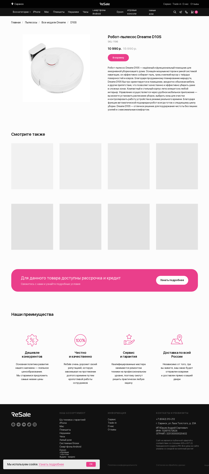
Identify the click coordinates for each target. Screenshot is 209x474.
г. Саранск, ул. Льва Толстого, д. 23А (176, 423)
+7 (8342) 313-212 (165, 419)
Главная (16, 22)
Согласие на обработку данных (170, 465)
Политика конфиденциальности (122, 465)
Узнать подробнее (51, 464)
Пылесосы (31, 22)
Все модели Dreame (54, 22)
